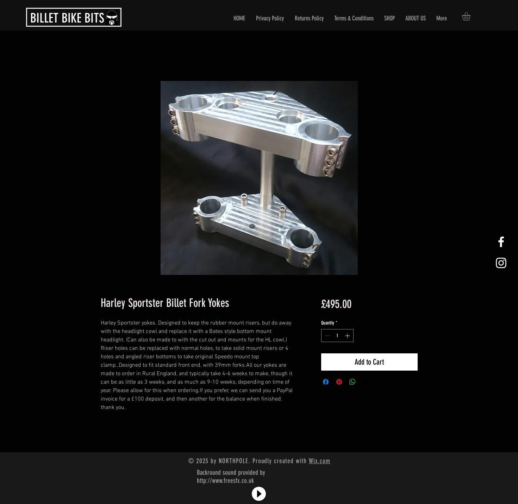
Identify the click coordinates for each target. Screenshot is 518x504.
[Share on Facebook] (326, 382)
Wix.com (320, 461)
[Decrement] (326, 335)
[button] (471, 16)
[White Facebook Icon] (501, 242)
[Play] (259, 494)
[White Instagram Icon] (501, 263)
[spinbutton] (337, 335)
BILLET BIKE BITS (67, 18)
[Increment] (348, 335)
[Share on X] (366, 382)
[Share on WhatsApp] (352, 382)
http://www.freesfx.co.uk (225, 481)
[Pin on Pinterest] (339, 382)
